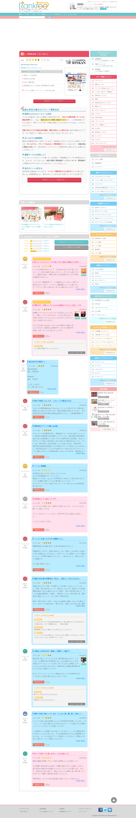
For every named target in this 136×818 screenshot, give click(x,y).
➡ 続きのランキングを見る (107, 195)
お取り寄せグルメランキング (104, 296)
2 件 (46, 240)
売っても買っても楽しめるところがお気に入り (51, 754)
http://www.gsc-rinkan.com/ (29, 64)
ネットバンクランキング (103, 234)
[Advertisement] (68, 33)
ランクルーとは (24, 808)
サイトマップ (82, 811)
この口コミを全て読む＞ (76, 352)
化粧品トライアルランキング (104, 358)
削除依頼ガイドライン (65, 811)
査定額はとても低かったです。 (46, 499)
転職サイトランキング (103, 265)
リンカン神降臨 (40, 466)
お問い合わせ (23, 811)
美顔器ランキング (103, 203)
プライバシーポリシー (84, 808)
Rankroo (103, 815)
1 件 (46, 243)
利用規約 (62, 808)
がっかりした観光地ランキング (103, 327)
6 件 (46, 251)
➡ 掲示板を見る (110, 150)
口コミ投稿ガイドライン (46, 811)
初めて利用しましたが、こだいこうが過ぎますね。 (53, 401)
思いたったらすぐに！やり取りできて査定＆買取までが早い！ (57, 262)
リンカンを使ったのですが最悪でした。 (49, 539)
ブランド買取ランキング (103, 77)
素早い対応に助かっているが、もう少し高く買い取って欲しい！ (58, 714)
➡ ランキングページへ (109, 147)
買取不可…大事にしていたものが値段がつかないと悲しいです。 (58, 305)
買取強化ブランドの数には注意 (46, 426)
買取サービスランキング (103, 172)
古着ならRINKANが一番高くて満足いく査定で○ (52, 651)
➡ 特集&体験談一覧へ (108, 429)
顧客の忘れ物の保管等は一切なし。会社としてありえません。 (57, 579)
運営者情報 (42, 808)
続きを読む (81, 289)
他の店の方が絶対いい (37, 362)
